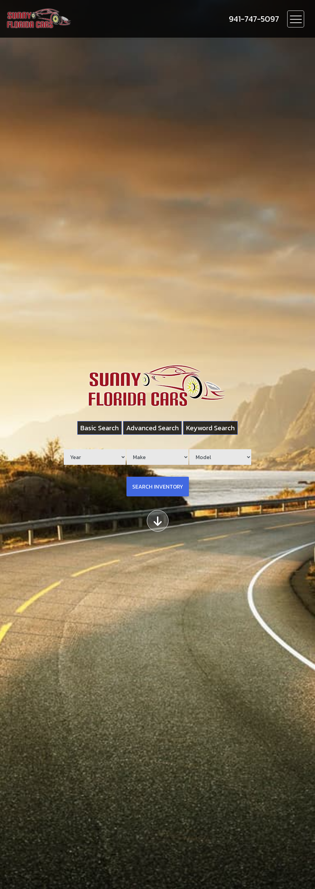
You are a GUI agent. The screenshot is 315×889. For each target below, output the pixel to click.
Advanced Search (152, 428)
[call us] (254, 19)
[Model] (220, 457)
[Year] (94, 457)
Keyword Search (210, 428)
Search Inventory (157, 486)
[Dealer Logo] (78, 19)
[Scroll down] (158, 521)
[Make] (157, 457)
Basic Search (99, 428)
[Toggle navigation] (295, 19)
